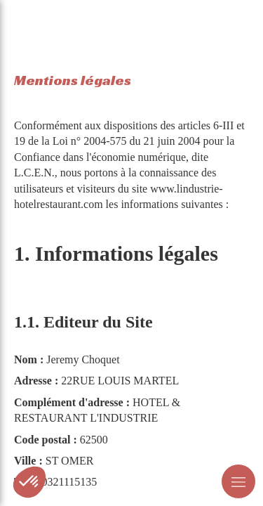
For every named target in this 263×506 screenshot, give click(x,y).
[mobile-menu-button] (238, 481)
